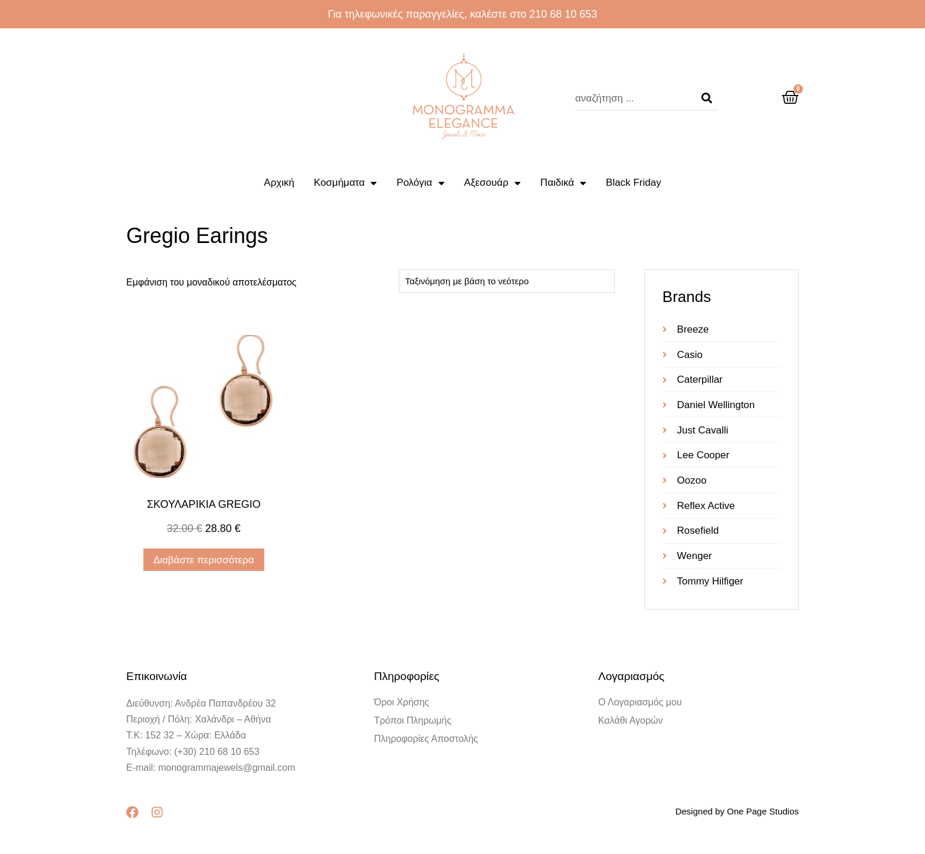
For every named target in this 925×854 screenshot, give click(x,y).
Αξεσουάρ (492, 183)
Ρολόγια (420, 183)
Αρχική (279, 182)
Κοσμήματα (345, 183)
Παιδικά (563, 183)
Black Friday (633, 182)
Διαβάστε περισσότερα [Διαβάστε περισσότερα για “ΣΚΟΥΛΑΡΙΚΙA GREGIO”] (203, 560)
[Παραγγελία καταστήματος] (507, 281)
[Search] (707, 98)
